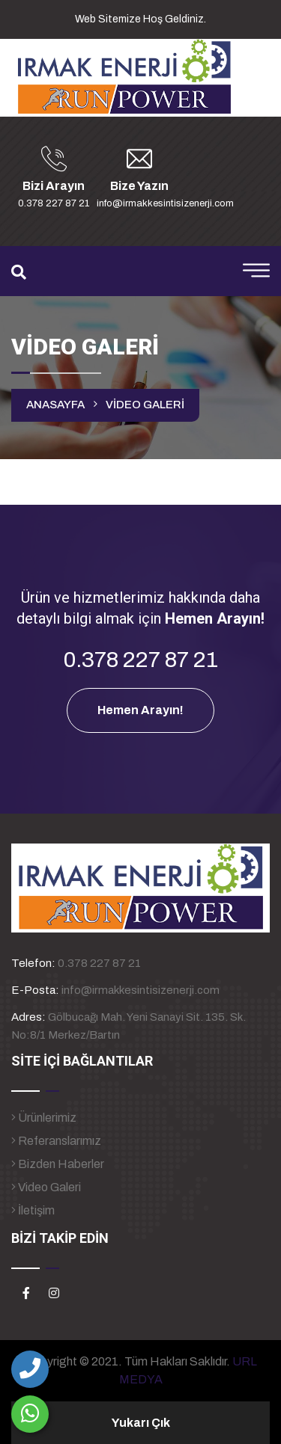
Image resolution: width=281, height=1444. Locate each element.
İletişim (33, 1210)
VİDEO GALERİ (145, 405)
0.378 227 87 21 (99, 963)
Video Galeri (46, 1187)
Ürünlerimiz (43, 1117)
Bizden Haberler (57, 1164)
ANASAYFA (55, 405)
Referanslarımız (56, 1140)
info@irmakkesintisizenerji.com (140, 990)
